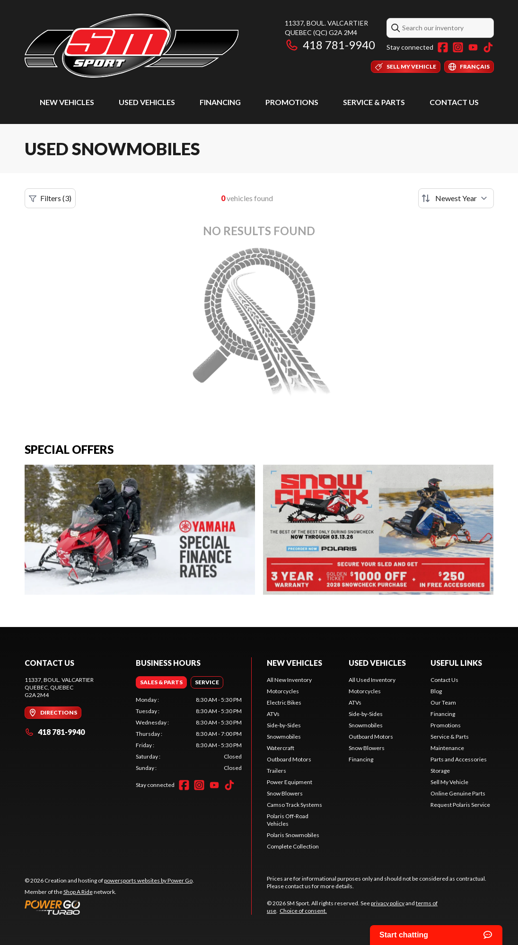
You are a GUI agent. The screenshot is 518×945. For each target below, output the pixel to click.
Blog (436, 691)
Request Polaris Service (460, 804)
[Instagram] (458, 47)
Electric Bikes (284, 702)
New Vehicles (67, 101)
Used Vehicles (147, 101)
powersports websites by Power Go (148, 880)
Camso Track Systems (294, 804)
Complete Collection (293, 846)
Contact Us (454, 101)
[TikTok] (488, 47)
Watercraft (280, 747)
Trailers (276, 770)
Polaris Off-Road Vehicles (287, 820)
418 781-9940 (330, 45)
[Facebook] (442, 47)
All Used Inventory (372, 679)
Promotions (291, 101)
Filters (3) (50, 198)
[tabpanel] (189, 734)
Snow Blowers (285, 793)
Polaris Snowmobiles (293, 835)
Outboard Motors (289, 759)
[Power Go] (109, 907)
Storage (440, 770)
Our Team (443, 702)
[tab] (161, 682)
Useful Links (456, 662)
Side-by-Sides (284, 725)
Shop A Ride (78, 891)
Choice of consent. (303, 910)
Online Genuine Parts (457, 793)
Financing (220, 101)
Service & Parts (374, 101)
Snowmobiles (284, 736)
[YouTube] (473, 47)
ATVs (273, 713)
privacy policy (387, 903)
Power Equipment (289, 782)
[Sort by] (456, 198)
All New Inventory (289, 679)
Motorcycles (283, 691)
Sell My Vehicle (449, 782)
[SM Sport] (132, 46)
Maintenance (447, 747)
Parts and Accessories (458, 759)
